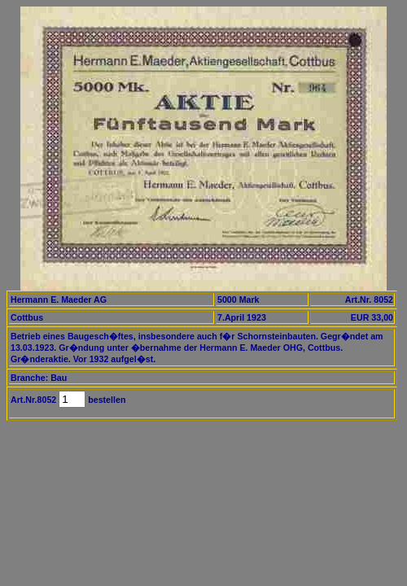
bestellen (105, 400)
